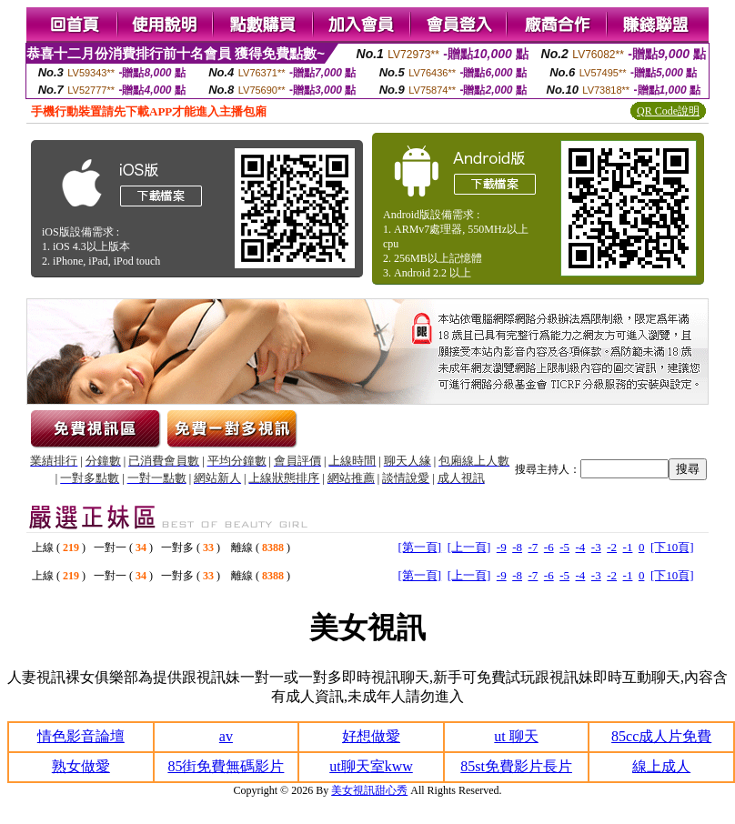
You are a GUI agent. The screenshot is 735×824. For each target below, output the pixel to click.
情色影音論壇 (81, 736)
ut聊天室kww (371, 766)
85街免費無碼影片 (225, 766)
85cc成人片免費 (661, 736)
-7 (533, 547)
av (226, 736)
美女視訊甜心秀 (369, 790)
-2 (612, 547)
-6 (549, 547)
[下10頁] (672, 547)
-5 (564, 547)
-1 (628, 547)
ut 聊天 (516, 736)
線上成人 (661, 766)
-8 (517, 547)
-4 (581, 547)
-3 (596, 547)
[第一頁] (419, 547)
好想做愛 (371, 736)
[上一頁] (469, 547)
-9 (502, 547)
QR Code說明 (668, 111)
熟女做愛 (81, 766)
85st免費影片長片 (516, 766)
